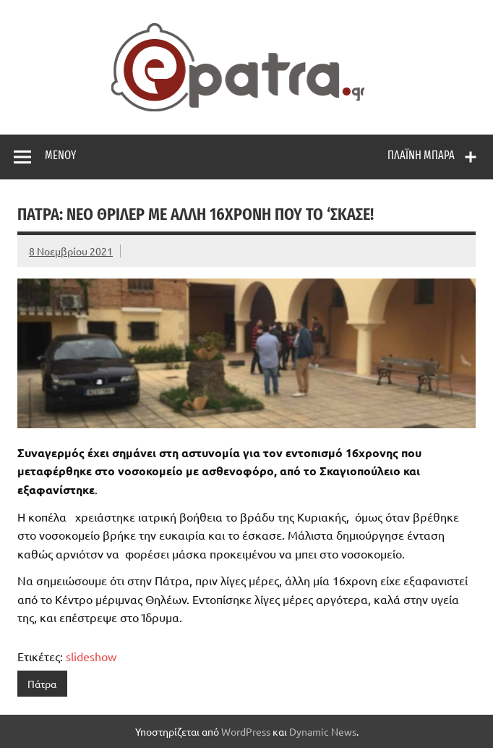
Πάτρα (41, 683)
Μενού (60, 155)
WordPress (245, 731)
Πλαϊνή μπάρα (421, 155)
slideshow (91, 656)
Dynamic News (322, 731)
